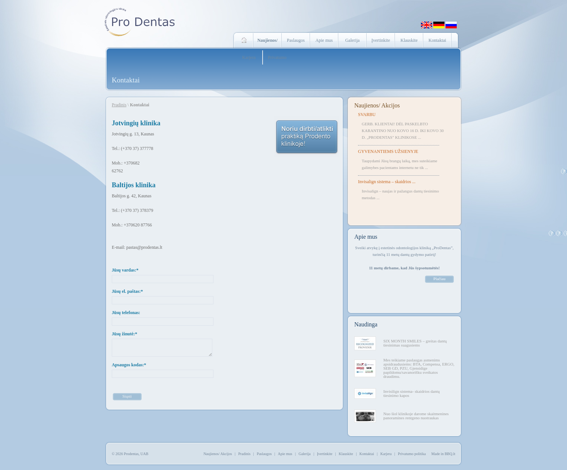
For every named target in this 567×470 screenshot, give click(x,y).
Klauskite (409, 40)
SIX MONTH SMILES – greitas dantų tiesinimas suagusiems (415, 343)
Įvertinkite (380, 40)
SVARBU (367, 114)
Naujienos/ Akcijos (377, 105)
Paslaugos (296, 40)
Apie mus (324, 40)
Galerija (352, 40)
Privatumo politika (412, 454)
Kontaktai (437, 40)
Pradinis (119, 104)
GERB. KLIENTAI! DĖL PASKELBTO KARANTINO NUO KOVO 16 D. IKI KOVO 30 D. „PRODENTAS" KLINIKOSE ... (403, 131)
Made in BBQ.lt (443, 454)
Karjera (249, 57)
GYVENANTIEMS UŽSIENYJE (388, 151)
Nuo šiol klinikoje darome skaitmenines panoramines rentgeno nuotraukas (416, 415)
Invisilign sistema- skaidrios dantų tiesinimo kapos (411, 393)
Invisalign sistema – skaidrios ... (386, 181)
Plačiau (439, 278)
